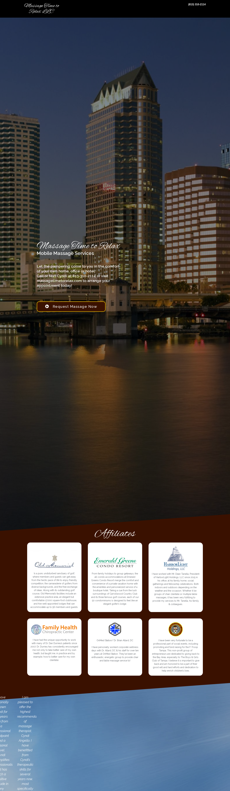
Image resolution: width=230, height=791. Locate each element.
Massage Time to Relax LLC (41, 8)
